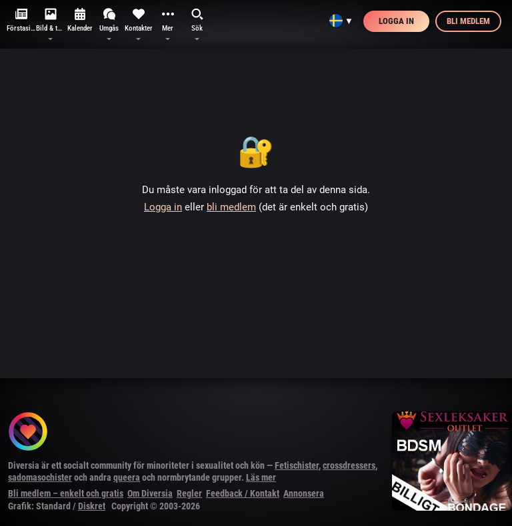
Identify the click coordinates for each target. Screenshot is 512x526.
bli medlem (231, 207)
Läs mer (261, 477)
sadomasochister (40, 477)
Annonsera (303, 493)
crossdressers (349, 465)
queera (126, 477)
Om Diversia (150, 493)
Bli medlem (468, 21)
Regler (189, 493)
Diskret (91, 506)
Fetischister (297, 465)
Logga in (396, 21)
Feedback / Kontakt (242, 493)
